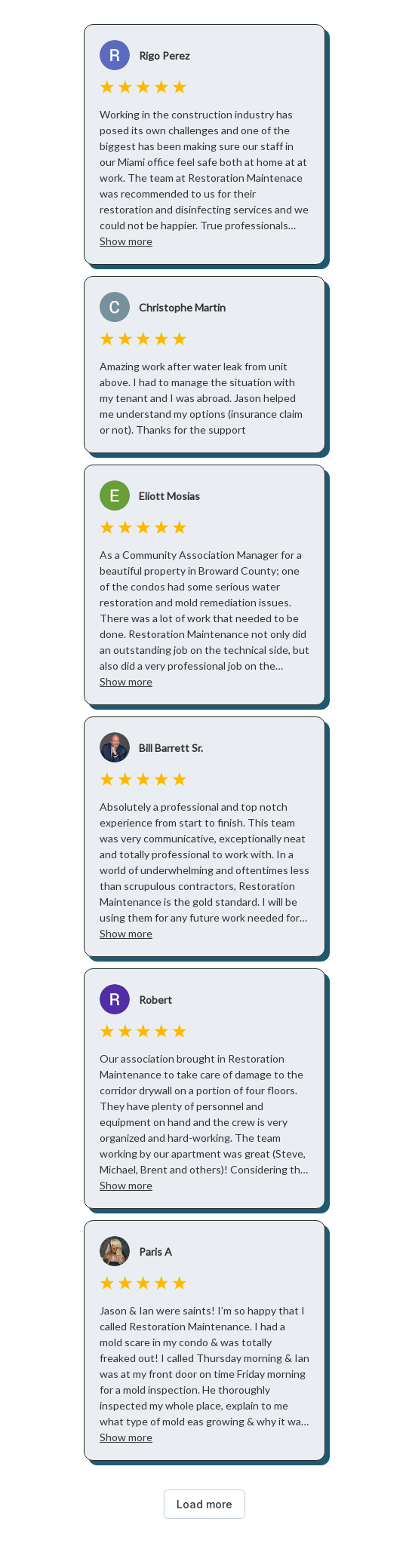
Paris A (155, 1251)
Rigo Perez (164, 55)
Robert (155, 999)
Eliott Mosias (169, 495)
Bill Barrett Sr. (171, 747)
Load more (204, 1504)
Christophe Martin (182, 307)
